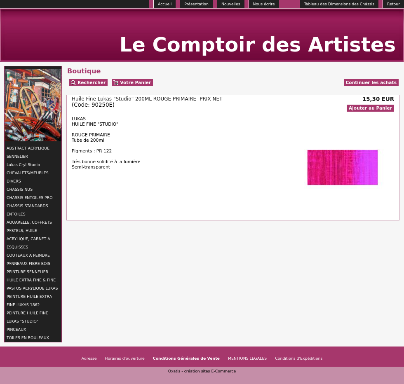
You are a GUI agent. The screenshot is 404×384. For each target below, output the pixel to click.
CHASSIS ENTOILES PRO (29, 197)
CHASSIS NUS (20, 189)
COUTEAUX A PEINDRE (28, 255)
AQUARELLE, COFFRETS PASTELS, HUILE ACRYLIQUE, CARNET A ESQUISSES (29, 234)
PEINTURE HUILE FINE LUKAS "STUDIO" (27, 317)
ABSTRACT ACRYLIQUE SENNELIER (28, 152)
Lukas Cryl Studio (23, 164)
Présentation (196, 4)
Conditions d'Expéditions (298, 358)
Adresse (89, 358)
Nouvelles (230, 4)
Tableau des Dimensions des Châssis (339, 4)
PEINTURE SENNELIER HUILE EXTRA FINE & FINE (31, 275)
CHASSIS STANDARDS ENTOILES (27, 210)
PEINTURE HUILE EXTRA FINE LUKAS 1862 (29, 300)
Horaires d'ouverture (125, 358)
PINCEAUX (16, 329)
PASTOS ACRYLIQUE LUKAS (32, 288)
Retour (393, 4)
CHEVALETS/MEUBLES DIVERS (28, 177)
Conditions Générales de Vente (186, 358)
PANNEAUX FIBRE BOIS (28, 263)
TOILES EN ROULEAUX (28, 337)
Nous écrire (264, 4)
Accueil (164, 4)
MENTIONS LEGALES (247, 358)
